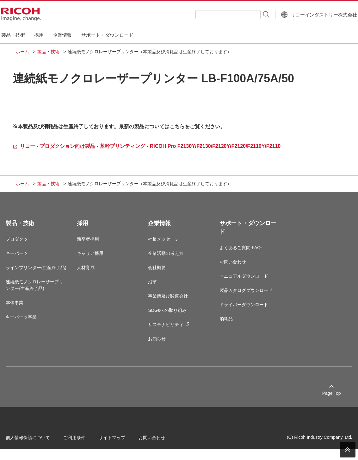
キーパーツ (27, 257)
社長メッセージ (165, 243)
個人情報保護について (38, 440)
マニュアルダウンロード (241, 280)
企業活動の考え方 (168, 257)
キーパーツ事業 (31, 328)
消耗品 (224, 323)
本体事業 (25, 313)
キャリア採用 (96, 257)
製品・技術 (48, 51)
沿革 (154, 286)
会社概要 (159, 271)
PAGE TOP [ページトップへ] (347, 449)
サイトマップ (122, 440)
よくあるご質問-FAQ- (238, 252)
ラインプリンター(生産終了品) (43, 275)
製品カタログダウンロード (243, 294)
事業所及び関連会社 (170, 300)
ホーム (22, 51)
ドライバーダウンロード (241, 309)
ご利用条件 (84, 440)
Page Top (321, 397)
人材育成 (92, 271)
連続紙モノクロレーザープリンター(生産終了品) (44, 296)
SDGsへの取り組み (169, 314)
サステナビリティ (171, 328)
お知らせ (159, 343)
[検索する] (250, 14)
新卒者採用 (94, 243)
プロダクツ (27, 243)
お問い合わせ (230, 266)
